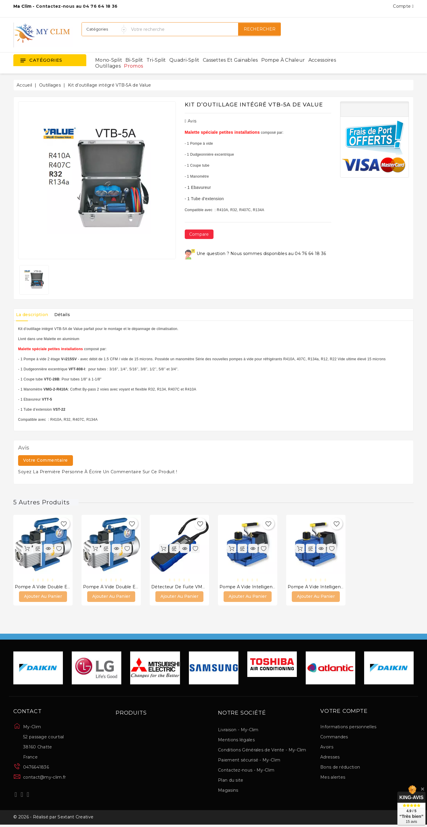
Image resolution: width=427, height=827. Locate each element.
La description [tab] (34, 314)
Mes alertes (332, 778)
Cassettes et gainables (230, 60)
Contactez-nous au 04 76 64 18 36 (77, 6)
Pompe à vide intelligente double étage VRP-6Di (273, 587)
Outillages (108, 66)
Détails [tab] (68, 314)
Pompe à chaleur (283, 60)
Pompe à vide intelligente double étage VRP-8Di (342, 587)
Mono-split (108, 60)
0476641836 (36, 768)
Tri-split (156, 60)
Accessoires (322, 60)
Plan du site (230, 781)
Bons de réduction (340, 768)
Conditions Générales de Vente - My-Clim (262, 750)
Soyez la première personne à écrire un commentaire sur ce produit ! (97, 471)
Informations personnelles (348, 727)
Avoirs (326, 747)
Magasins (228, 791)
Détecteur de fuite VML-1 (179, 587)
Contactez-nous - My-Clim (246, 771)
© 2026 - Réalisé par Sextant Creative (53, 819)
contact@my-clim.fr (44, 778)
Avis (191, 121)
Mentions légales (236, 740)
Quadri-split (184, 60)
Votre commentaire (45, 460)
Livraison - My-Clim (238, 730)
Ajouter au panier (43, 597)
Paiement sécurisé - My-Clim (249, 761)
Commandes (334, 737)
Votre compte (344, 712)
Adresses (330, 758)
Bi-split (134, 60)
